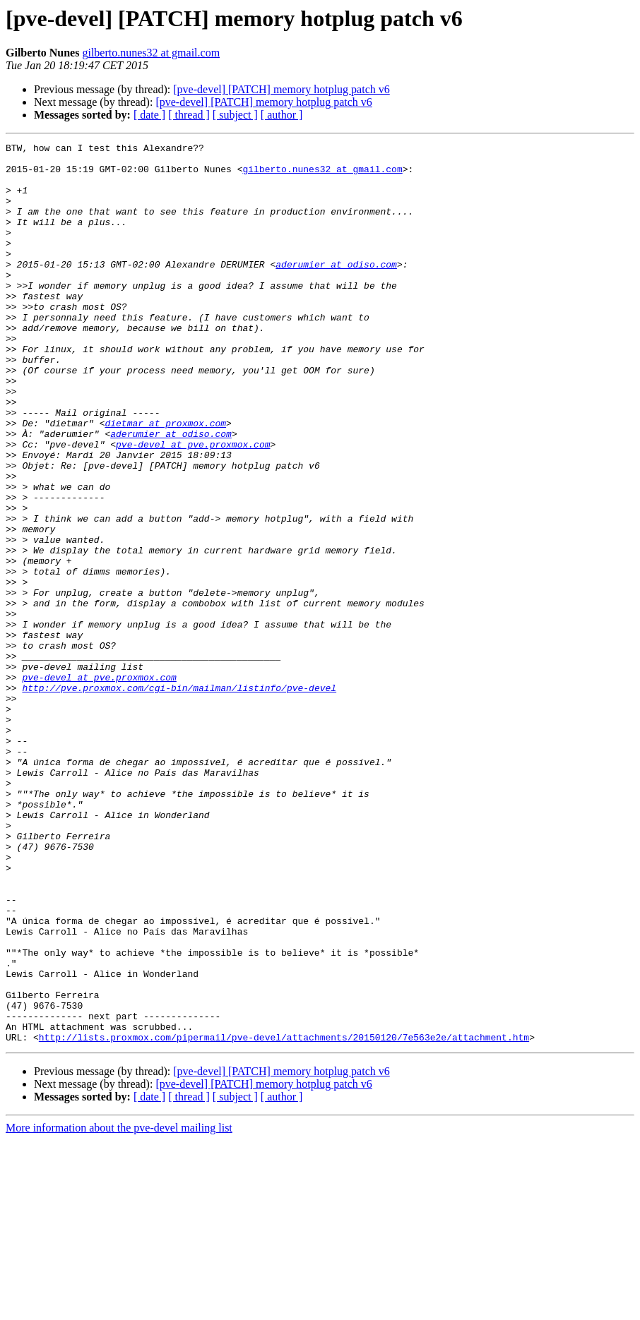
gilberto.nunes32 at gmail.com (151, 53)
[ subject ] (235, 115)
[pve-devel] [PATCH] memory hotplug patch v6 (281, 89)
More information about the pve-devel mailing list (119, 1308)
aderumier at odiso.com (336, 289)
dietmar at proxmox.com (165, 480)
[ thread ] (189, 115)
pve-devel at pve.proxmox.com (193, 505)
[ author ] (282, 115)
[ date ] (149, 115)
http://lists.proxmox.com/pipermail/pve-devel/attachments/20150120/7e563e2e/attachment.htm (284, 1217)
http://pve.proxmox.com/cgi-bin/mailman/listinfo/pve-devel (179, 797)
